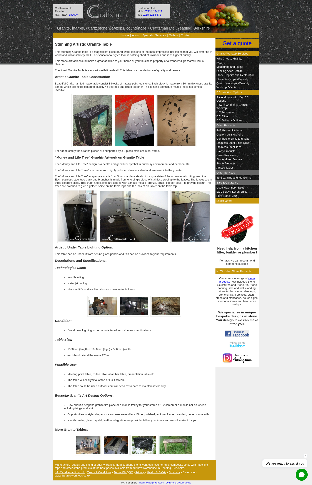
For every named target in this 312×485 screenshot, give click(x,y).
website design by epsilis (151, 483)
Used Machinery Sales (230, 187)
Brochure (174, 472)
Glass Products (226, 151)
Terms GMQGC (123, 472)
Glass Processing (227, 155)
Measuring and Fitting (230, 66)
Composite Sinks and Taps (233, 138)
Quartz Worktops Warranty (233, 83)
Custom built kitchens (230, 134)
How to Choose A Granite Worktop (232, 106)
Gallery (173, 35)
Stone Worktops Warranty (232, 79)
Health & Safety (156, 472)
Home (125, 35)
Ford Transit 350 (227, 195)
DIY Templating (226, 112)
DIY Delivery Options (229, 120)
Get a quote (237, 43)
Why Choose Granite (229, 58)
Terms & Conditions (99, 472)
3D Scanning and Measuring (234, 177)
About (135, 35)
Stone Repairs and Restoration (236, 75)
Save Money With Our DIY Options (233, 99)
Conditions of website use (178, 483)
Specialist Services (154, 35)
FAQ (219, 62)
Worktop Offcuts (226, 87)
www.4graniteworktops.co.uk (72, 475)
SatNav (73, 14)
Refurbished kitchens (230, 130)
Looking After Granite (230, 71)
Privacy (140, 472)
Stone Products (226, 163)
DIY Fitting (223, 116)
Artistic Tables (225, 167)
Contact (185, 35)
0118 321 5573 (152, 14)
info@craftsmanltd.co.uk (70, 472)
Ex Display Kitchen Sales (232, 191)
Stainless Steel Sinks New (233, 142)
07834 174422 (153, 11)
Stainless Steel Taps (229, 147)
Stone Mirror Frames (229, 159)
